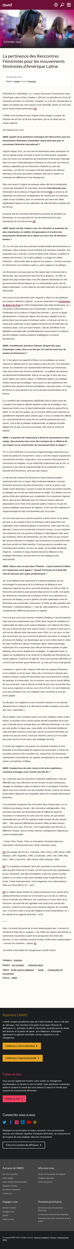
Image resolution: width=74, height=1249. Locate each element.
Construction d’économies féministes (53, 1214)
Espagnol (32, 81)
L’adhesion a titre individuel (20, 1046)
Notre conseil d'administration (15, 1182)
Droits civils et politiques (22, 970)
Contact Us (7, 1193)
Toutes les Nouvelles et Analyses (51, 1174)
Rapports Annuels (10, 1186)
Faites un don (13, 1098)
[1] (35, 108)
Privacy (53, 1237)
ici (35, 943)
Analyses (17, 960)
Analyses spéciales (46, 1178)
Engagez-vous (9, 1212)
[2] (50, 192)
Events (5, 1215)
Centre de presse (45, 1182)
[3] (34, 221)
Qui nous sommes (10, 1174)
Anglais (17, 81)
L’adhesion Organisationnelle (21, 1058)
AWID (14, 978)
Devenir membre (10, 1208)
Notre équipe (8, 1178)
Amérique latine (35, 965)
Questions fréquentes (11, 1189)
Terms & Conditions (41, 1237)
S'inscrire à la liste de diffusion (22, 1145)
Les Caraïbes (17, 965)
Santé (41, 970)
